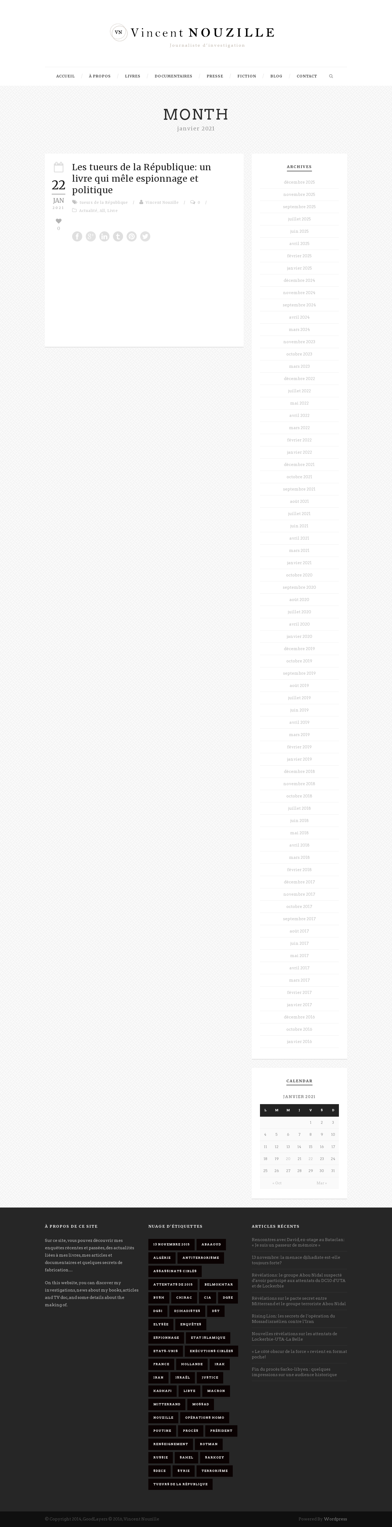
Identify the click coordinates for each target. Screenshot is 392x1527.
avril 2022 (299, 415)
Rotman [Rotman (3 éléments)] (209, 1444)
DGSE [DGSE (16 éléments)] (228, 1297)
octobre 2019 (299, 661)
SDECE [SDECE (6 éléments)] (159, 1471)
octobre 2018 (299, 796)
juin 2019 (299, 710)
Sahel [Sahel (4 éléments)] (186, 1457)
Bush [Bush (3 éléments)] (158, 1297)
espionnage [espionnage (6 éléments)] (166, 1338)
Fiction (246, 76)
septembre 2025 (299, 206)
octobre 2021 (299, 476)
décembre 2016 (299, 1017)
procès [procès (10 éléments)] (190, 1431)
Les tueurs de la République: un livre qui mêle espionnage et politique (142, 178)
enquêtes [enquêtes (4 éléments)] (190, 1324)
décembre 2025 (299, 182)
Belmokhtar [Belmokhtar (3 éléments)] (218, 1284)
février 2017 (299, 992)
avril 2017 (299, 968)
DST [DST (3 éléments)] (216, 1311)
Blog (276, 76)
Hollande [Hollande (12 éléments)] (192, 1364)
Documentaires (173, 76)
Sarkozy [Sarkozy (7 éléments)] (214, 1457)
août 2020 (299, 599)
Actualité (88, 210)
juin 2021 (299, 526)
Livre (112, 210)
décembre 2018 (299, 771)
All (102, 210)
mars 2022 (299, 427)
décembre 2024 (299, 280)
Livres (132, 76)
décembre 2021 (299, 464)
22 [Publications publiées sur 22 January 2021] (310, 1159)
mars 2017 (299, 980)
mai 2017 (299, 955)
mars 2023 (299, 366)
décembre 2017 (299, 882)
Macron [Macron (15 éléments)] (216, 1391)
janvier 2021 (299, 562)
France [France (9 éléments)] (161, 1364)
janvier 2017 (299, 1004)
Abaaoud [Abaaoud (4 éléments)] (211, 1244)
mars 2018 (299, 857)
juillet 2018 (299, 808)
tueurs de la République (104, 202)
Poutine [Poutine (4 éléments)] (162, 1431)
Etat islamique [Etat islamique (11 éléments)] (208, 1338)
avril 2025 (299, 243)
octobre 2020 (299, 575)
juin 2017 (299, 943)
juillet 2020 (299, 611)
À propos (100, 76)
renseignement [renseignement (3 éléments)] (170, 1444)
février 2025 (299, 255)
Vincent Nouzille (162, 202)
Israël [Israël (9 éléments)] (182, 1377)
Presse (215, 76)
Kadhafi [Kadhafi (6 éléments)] (162, 1391)
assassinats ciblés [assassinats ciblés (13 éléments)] (175, 1271)
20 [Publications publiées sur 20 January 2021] (288, 1159)
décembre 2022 (299, 378)
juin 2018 (299, 820)
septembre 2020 (299, 587)
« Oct (276, 1183)
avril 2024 (299, 317)
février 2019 (299, 747)
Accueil (65, 76)
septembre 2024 (299, 305)
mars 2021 (299, 550)
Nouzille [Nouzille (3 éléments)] (163, 1418)
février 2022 (299, 440)
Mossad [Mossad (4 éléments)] (200, 1404)
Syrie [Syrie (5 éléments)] (183, 1471)
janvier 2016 (299, 1041)
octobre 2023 (299, 354)
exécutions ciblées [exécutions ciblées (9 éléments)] (211, 1351)
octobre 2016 (299, 1029)
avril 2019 (299, 722)
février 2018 (299, 869)
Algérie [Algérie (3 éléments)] (162, 1258)
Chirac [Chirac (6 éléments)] (184, 1297)
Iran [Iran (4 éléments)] (158, 1377)
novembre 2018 (299, 783)
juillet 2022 (299, 391)
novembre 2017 (299, 894)
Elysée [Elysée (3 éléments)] (161, 1324)
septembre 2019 (299, 673)
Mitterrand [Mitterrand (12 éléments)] (166, 1404)
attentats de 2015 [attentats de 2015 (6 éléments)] (173, 1284)
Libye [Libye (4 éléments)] (189, 1391)
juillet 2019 (299, 697)
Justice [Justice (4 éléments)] (210, 1377)
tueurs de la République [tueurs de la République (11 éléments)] (180, 1484)
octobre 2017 (299, 906)
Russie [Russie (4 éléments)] (160, 1457)
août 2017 (299, 931)
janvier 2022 (299, 452)
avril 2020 (299, 624)
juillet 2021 (299, 513)
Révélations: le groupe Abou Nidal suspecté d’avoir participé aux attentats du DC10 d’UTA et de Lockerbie (299, 1281)
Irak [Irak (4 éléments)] (220, 1364)
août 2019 (299, 685)
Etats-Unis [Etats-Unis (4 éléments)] (165, 1351)
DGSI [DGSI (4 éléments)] (158, 1311)
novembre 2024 (299, 292)
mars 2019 (299, 734)
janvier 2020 (299, 636)
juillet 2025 (299, 219)
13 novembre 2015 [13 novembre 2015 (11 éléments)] (171, 1244)
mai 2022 (299, 403)
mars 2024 (299, 329)
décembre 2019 (299, 648)
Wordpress (335, 1519)
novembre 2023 (299, 341)
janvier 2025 (299, 268)
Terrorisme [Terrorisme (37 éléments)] (214, 1471)
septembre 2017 (299, 918)
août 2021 (299, 501)
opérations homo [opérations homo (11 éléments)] (204, 1418)
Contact (307, 76)
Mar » (322, 1183)
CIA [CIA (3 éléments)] (207, 1297)
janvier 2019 (299, 759)
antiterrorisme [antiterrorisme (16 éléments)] (200, 1258)
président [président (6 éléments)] (221, 1431)
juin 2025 (299, 231)
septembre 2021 (299, 489)
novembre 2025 (299, 194)
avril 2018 (299, 845)
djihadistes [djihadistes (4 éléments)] (187, 1311)
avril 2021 (299, 538)
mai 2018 (299, 832)
